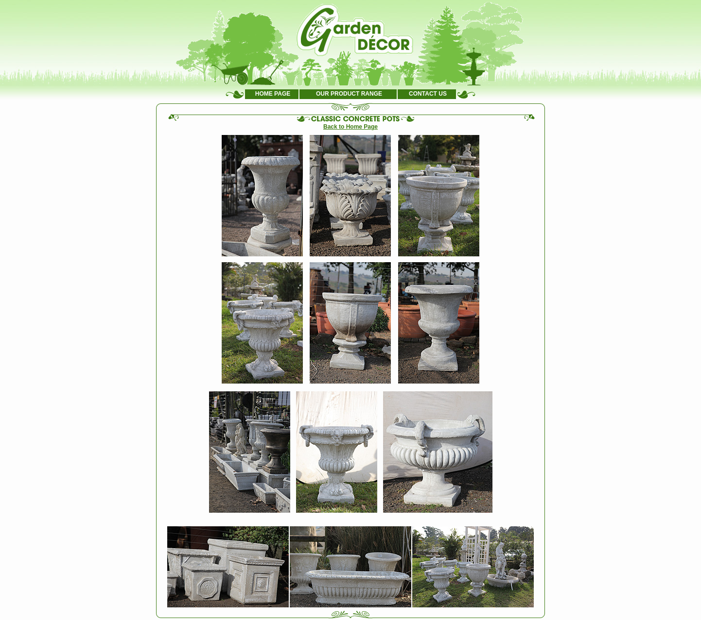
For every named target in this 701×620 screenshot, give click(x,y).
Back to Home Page (350, 126)
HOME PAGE (272, 93)
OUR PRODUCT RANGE (349, 93)
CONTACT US (428, 93)
